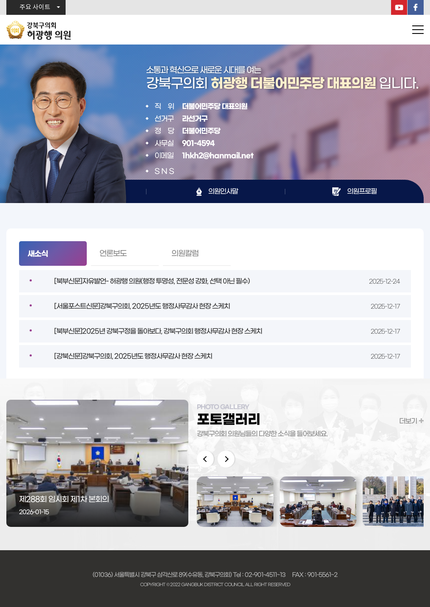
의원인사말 (223, 191)
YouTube (399, 7)
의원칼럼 (184, 253)
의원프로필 (362, 191)
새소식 (38, 254)
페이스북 (416, 7)
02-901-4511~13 (265, 575)
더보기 (408, 421)
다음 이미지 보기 (226, 459)
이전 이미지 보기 (205, 459)
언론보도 (113, 253)
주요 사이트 (34, 7)
